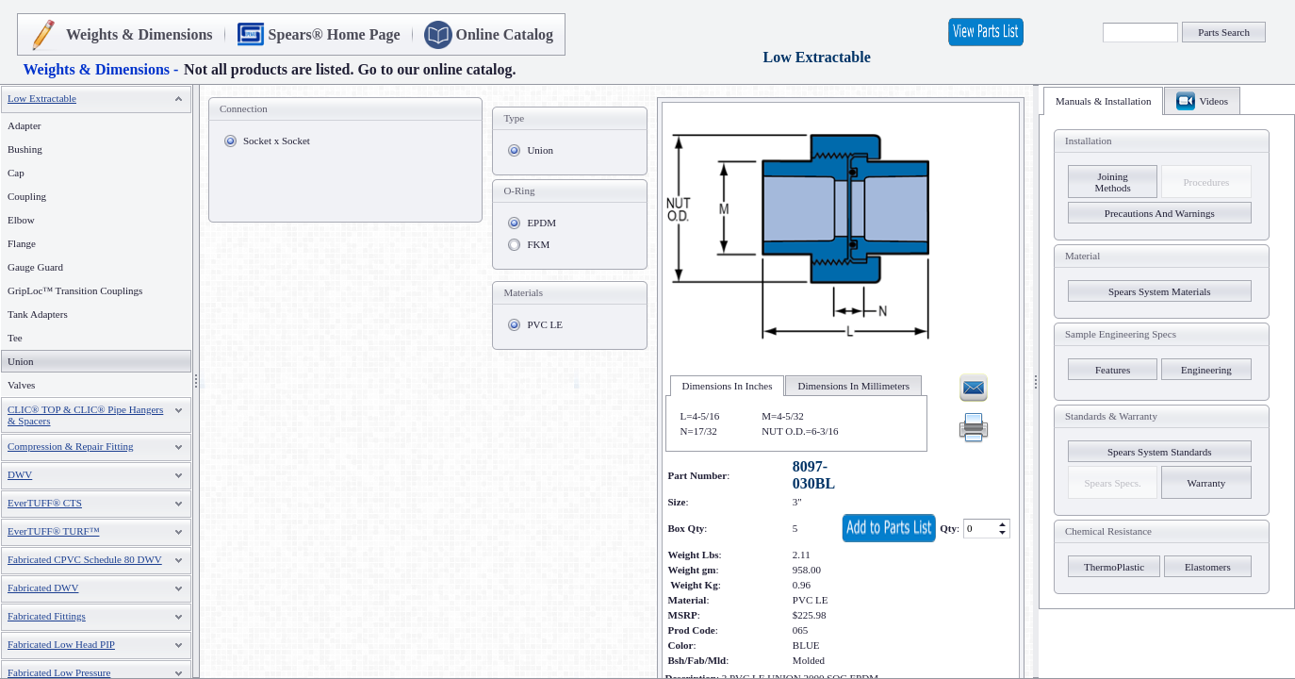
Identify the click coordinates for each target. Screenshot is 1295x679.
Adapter (24, 125)
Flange (22, 243)
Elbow (21, 219)
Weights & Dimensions (139, 34)
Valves (21, 384)
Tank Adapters (38, 314)
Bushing (25, 149)
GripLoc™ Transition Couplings (75, 290)
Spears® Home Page (335, 34)
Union (540, 150)
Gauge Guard (35, 267)
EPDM (541, 222)
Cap (16, 172)
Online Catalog (505, 34)
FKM (538, 244)
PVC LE (545, 324)
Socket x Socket (276, 140)
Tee (15, 337)
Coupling (27, 196)
